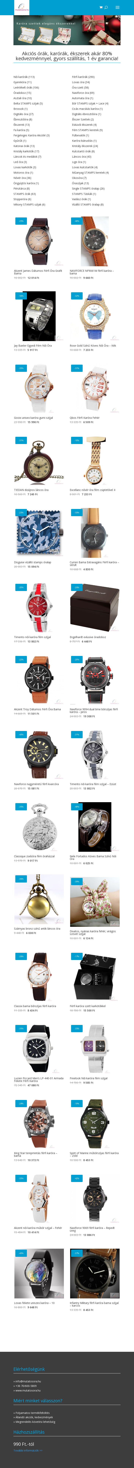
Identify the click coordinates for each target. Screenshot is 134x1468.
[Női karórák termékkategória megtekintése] (37, 77)
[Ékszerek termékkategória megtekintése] (37, 124)
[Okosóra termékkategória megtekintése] (96, 178)
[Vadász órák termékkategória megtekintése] (96, 199)
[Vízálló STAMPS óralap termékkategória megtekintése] (96, 204)
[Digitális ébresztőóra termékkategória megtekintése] (96, 114)
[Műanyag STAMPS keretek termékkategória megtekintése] (96, 172)
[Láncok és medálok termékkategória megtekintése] (37, 156)
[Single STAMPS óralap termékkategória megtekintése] (96, 188)
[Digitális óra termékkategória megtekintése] (37, 114)
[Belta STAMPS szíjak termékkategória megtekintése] (37, 103)
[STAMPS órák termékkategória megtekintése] (37, 194)
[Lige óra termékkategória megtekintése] (96, 162)
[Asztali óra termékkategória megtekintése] (37, 98)
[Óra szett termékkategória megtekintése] (96, 87)
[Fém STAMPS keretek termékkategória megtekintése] (96, 130)
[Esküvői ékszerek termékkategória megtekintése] (96, 124)
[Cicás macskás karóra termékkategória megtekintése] (96, 108)
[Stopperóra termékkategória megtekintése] (37, 199)
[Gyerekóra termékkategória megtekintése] (37, 82)
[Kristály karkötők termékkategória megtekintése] (37, 151)
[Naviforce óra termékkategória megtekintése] (96, 93)
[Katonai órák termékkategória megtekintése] (37, 146)
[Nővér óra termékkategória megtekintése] (37, 178)
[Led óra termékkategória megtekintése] (37, 162)
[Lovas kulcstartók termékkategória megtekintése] (96, 167)
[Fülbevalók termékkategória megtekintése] (96, 135)
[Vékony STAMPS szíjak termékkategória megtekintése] (37, 204)
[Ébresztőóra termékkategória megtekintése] (37, 119)
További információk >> (27, 1450)
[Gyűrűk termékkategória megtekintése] (37, 140)
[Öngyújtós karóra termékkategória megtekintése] (37, 183)
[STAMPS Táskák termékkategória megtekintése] (96, 194)
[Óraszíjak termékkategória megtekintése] (96, 183)
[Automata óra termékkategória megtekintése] (96, 98)
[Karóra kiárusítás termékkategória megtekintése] (96, 140)
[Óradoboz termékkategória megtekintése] (37, 93)
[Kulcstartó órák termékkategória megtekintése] (96, 151)
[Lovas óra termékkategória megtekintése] (96, 82)
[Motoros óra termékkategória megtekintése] (37, 172)
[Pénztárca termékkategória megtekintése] (37, 188)
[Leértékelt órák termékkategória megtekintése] (37, 87)
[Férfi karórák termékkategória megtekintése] (96, 77)
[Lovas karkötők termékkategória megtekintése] (37, 167)
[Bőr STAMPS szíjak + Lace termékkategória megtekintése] (96, 103)
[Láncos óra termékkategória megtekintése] (96, 156)
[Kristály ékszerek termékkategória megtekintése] (96, 146)
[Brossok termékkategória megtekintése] (37, 108)
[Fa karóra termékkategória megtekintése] (37, 130)
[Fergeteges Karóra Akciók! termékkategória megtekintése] (37, 135)
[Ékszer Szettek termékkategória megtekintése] (96, 119)
